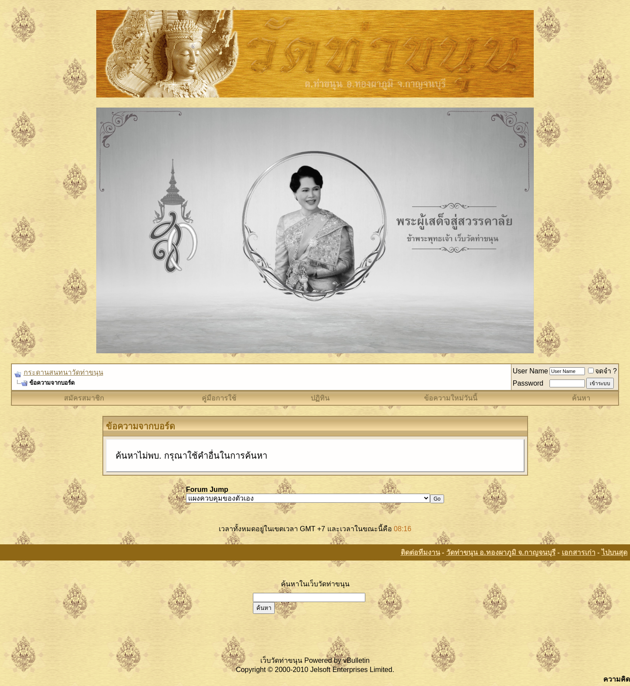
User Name (530, 371)
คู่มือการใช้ (219, 398)
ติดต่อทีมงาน (420, 552)
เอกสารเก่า (578, 552)
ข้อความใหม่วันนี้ (450, 398)
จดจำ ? (602, 371)
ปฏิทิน (320, 398)
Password (528, 383)
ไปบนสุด (614, 552)
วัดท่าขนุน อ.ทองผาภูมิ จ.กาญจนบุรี (501, 552)
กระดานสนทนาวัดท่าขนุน (63, 372)
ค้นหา (581, 398)
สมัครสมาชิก (84, 398)
